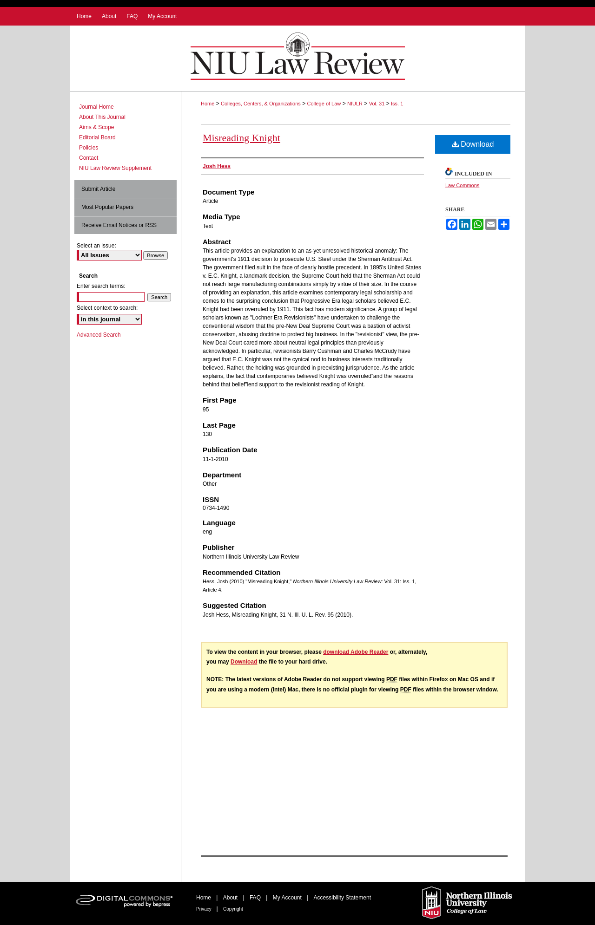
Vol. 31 (377, 103)
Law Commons (462, 185)
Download (473, 144)
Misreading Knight (241, 137)
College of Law (324, 103)
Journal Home (96, 107)
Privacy (204, 909)
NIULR (355, 103)
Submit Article (98, 189)
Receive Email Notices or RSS (119, 225)
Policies (88, 147)
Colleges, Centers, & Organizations (261, 103)
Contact (88, 158)
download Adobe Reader (355, 652)
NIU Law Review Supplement (115, 168)
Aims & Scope (96, 127)
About (231, 897)
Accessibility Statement (342, 897)
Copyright (233, 909)
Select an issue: (96, 245)
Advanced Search (99, 335)
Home (207, 103)
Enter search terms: (101, 286)
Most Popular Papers (107, 207)
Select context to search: (107, 308)
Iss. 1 (397, 103)
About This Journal (102, 117)
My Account (288, 897)
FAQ (256, 897)
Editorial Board (97, 137)
